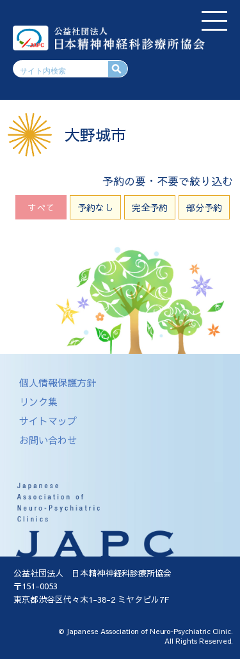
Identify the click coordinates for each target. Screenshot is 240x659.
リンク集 (38, 401)
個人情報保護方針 (57, 382)
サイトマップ (48, 420)
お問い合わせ (48, 440)
